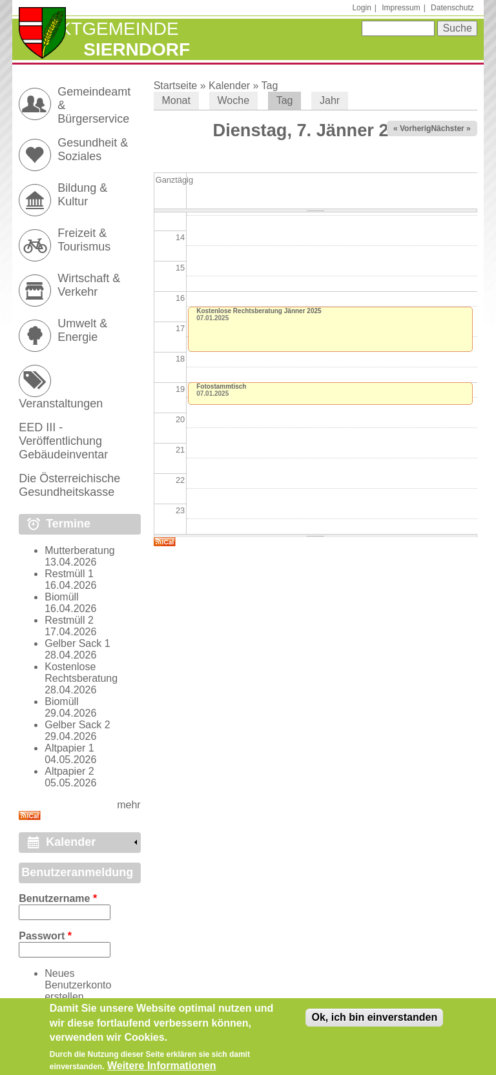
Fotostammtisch (221, 386)
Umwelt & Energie (82, 330)
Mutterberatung (80, 550)
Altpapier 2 (69, 771)
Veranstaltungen (61, 403)
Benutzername (58, 898)
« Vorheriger (416, 128)
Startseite (176, 85)
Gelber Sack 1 (77, 643)
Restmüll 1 (69, 573)
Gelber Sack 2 (77, 724)
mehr (128, 804)
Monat (175, 100)
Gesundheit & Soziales (92, 149)
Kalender (229, 85)
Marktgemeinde (98, 29)
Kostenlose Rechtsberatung (81, 672)
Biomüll (61, 596)
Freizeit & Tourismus (83, 240)
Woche (234, 100)
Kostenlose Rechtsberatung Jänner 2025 (258, 310)
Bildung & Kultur (82, 194)
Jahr (330, 100)
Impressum (401, 7)
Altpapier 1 (69, 747)
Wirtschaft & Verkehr (88, 285)
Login (361, 7)
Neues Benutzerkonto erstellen (78, 985)
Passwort (45, 935)
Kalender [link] (71, 841)
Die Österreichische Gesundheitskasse (69, 485)
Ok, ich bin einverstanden (374, 1021)
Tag (270, 85)
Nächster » (450, 128)
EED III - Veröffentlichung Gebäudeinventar (63, 441)
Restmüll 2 (69, 620)
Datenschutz (452, 7)
